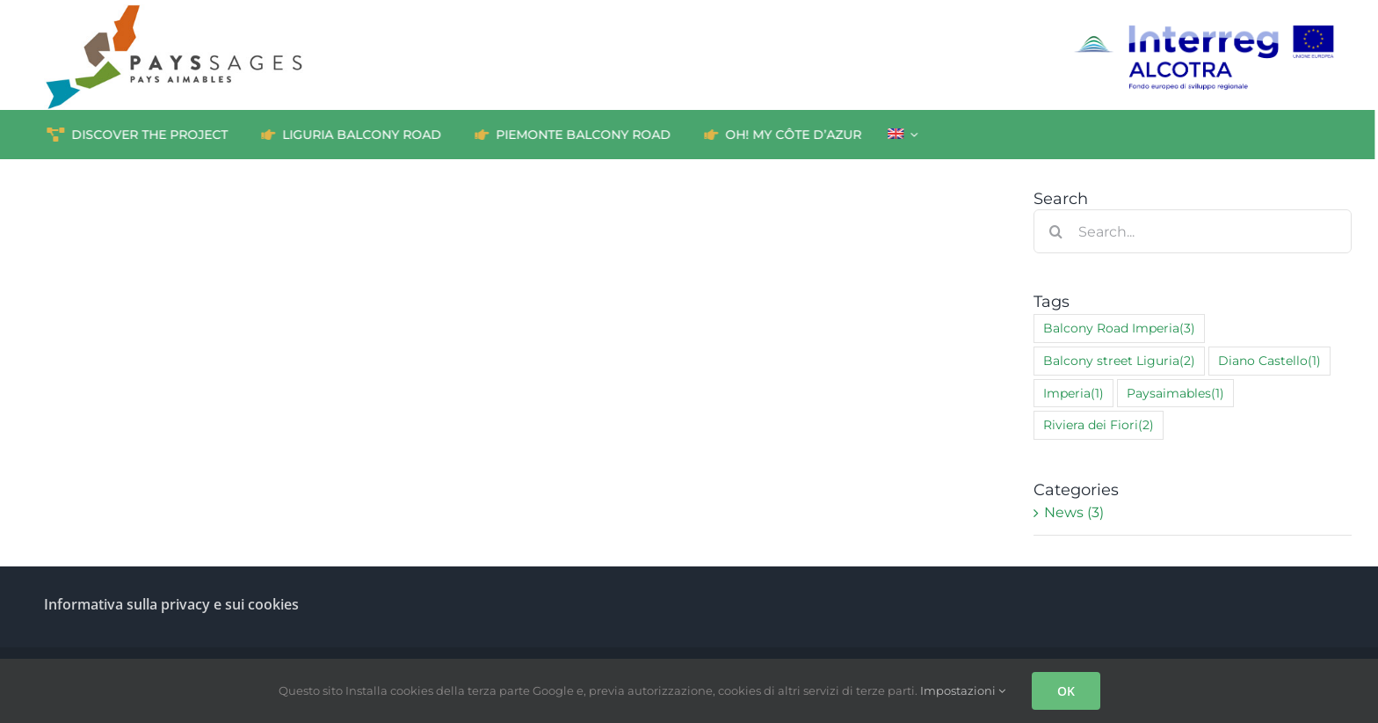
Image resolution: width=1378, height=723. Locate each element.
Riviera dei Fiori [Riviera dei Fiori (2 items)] (1098, 425)
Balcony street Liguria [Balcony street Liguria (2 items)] (1119, 361)
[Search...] (1193, 231)
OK (1066, 691)
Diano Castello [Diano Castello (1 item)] (1269, 361)
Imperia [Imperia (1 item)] (1073, 393)
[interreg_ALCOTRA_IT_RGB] (1203, 30)
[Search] (1055, 231)
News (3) (1074, 512)
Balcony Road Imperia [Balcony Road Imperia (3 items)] (1119, 328)
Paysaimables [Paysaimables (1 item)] (1175, 393)
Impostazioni (962, 690)
